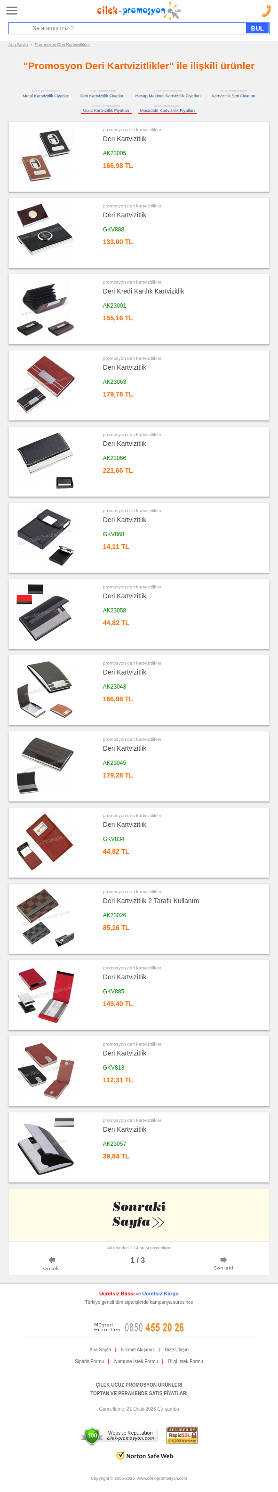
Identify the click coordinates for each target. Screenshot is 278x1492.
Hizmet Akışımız (138, 1349)
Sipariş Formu (89, 1361)
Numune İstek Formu (136, 1361)
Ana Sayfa (18, 44)
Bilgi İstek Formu (185, 1361)
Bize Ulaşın (177, 1349)
